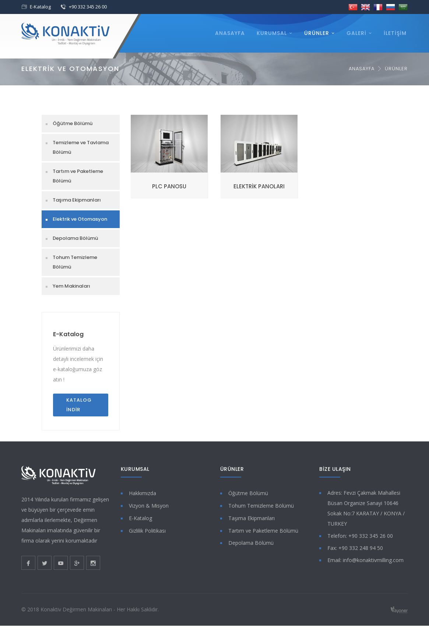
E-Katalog (40, 6)
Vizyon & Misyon (149, 505)
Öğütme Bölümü (72, 123)
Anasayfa (230, 33)
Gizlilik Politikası (147, 530)
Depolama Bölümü (75, 238)
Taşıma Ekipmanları (77, 199)
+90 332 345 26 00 (88, 6)
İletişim (395, 33)
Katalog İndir (79, 405)
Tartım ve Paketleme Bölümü (78, 176)
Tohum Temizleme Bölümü (75, 262)
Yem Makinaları (71, 286)
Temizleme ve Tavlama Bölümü (81, 147)
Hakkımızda (142, 493)
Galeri (356, 33)
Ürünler (316, 33)
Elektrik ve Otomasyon (80, 219)
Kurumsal (272, 33)
